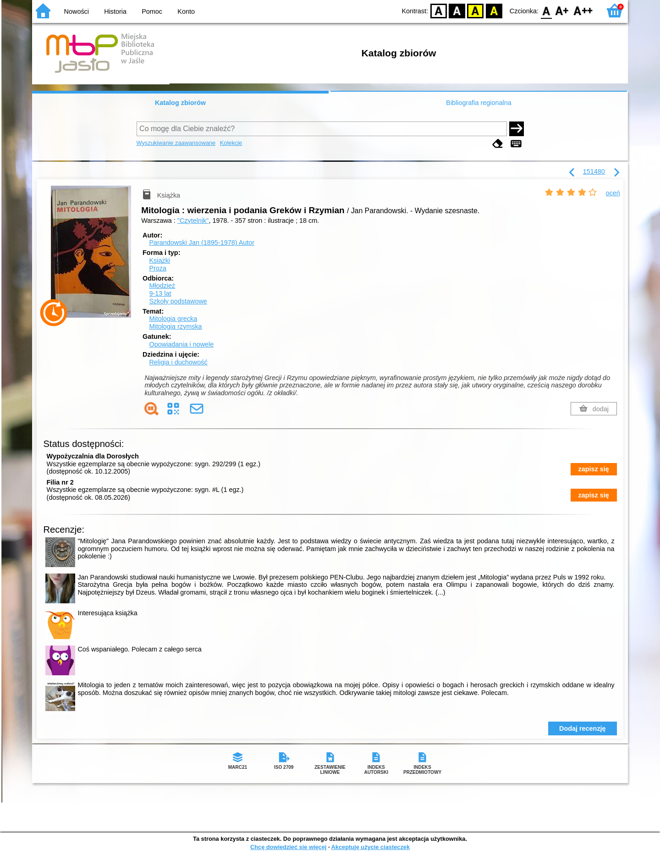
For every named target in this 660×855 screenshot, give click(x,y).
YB (475, 10)
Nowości (76, 11)
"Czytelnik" (193, 220)
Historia (115, 11)
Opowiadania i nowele (181, 344)
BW (457, 10)
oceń (613, 193)
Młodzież (162, 285)
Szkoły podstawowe (178, 301)
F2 (583, 10)
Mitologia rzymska (175, 326)
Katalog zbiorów (180, 102)
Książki (159, 260)
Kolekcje (231, 142)
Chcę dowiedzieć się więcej (288, 847)
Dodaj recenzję (582, 728)
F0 (546, 10)
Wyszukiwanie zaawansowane (176, 142)
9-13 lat (160, 293)
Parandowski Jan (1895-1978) (201, 242)
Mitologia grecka (173, 318)
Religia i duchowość (178, 362)
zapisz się (593, 469)
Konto (186, 11)
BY (494, 10)
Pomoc (152, 11)
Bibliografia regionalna (478, 102)
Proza (157, 268)
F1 (562, 10)
